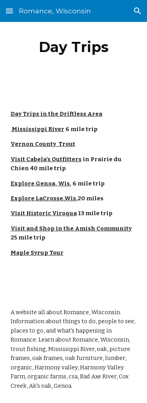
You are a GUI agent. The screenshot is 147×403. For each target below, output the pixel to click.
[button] (9, 11)
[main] (73, 47)
